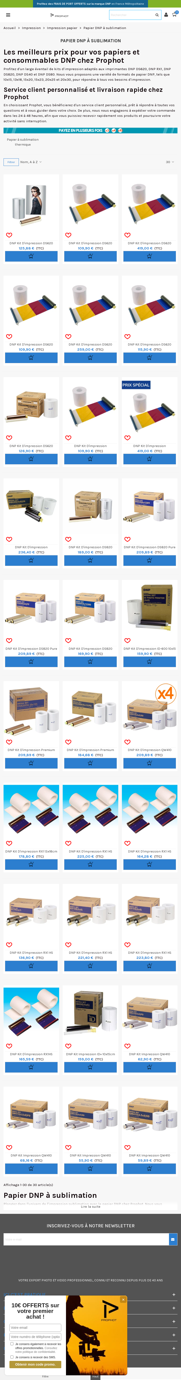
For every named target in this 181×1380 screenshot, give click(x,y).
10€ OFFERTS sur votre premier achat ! (35, 1311)
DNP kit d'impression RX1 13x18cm (31, 851)
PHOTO (46, 1280)
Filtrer (11, 162)
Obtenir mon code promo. (35, 1364)
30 (170, 162)
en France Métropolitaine (90, 3)
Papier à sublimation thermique (23, 142)
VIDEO (61, 1280)
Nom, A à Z (31, 162)
